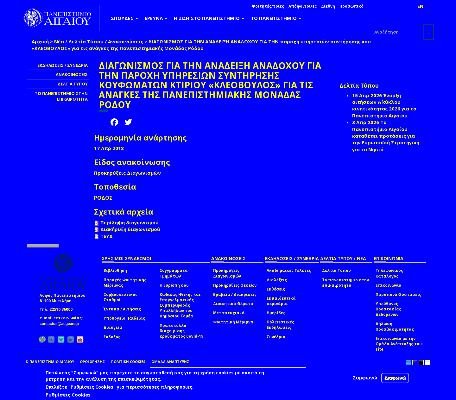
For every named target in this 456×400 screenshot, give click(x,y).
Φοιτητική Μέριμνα (233, 322)
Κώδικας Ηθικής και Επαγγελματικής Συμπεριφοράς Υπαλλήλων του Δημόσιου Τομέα (180, 305)
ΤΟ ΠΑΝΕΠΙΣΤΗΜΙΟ (276, 18)
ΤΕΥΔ (106, 236)
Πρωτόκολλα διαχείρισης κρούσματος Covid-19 (181, 331)
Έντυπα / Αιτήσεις (122, 309)
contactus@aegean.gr (61, 324)
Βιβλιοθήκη (115, 270)
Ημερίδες (276, 313)
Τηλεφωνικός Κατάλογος (389, 273)
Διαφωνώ (395, 377)
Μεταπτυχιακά (229, 313)
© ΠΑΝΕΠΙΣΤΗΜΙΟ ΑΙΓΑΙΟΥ (49, 361)
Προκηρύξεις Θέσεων (234, 285)
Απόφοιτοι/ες (302, 6)
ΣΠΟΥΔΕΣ (124, 18)
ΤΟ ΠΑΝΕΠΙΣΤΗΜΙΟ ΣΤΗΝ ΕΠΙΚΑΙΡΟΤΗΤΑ (61, 96)
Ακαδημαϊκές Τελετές (289, 270)
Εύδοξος (112, 337)
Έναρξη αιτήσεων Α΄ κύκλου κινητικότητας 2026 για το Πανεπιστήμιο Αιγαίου (384, 105)
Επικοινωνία (389, 285)
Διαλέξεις (277, 280)
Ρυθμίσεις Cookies (68, 394)
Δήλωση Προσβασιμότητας (395, 326)
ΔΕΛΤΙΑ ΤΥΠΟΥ (73, 84)
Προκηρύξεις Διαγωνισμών (227, 273)
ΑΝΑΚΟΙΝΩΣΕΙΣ (72, 74)
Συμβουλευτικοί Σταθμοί (120, 297)
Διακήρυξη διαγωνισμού (130, 229)
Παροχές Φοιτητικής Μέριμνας (125, 282)
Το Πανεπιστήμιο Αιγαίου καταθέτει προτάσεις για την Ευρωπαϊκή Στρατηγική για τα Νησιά (385, 136)
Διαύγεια (113, 327)
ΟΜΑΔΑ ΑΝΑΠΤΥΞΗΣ (170, 361)
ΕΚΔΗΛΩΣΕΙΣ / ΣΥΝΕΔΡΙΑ (62, 65)
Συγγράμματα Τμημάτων (174, 273)
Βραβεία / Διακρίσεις (234, 294)
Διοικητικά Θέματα (233, 303)
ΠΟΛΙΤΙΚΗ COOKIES (128, 361)
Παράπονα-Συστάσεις (398, 294)
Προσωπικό (351, 6)
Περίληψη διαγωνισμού (129, 222)
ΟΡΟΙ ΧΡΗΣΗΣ (92, 361)
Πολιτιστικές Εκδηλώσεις (280, 324)
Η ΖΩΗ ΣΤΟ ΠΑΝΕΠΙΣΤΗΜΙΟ (209, 18)
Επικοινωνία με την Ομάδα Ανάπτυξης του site (399, 344)
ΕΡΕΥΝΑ (156, 18)
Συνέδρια (276, 337)
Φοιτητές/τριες (268, 6)
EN (420, 6)
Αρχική (40, 41)
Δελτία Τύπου (336, 270)
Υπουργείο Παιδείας (124, 318)
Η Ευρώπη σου (174, 285)
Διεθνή (328, 6)
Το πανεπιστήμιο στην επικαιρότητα (345, 282)
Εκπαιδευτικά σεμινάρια (281, 301)
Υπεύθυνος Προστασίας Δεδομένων (388, 309)
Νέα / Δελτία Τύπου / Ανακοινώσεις (98, 41)
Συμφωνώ (365, 377)
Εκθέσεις (276, 289)
